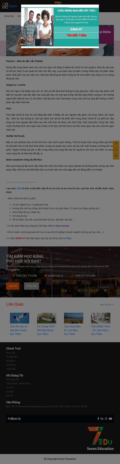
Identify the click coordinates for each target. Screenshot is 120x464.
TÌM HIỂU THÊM (76, 35)
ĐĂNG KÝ (76, 29)
